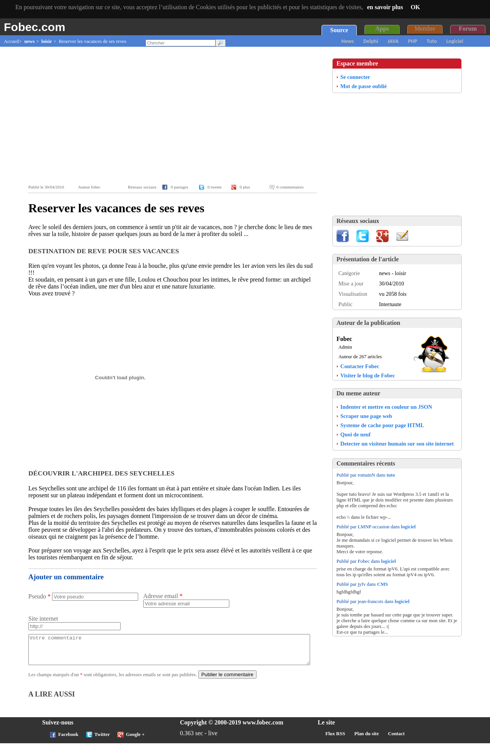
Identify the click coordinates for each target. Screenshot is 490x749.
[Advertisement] (174, 115)
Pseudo (39, 596)
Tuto (432, 41)
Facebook (68, 740)
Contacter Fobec (359, 366)
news (29, 41)
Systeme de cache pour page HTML (382, 425)
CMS (382, 584)
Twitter (102, 740)
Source (339, 30)
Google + (135, 740)
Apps (382, 28)
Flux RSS (335, 739)
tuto (391, 475)
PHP (412, 41)
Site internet (43, 618)
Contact (396, 739)
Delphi (370, 41)
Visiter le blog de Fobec (367, 375)
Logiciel (454, 41)
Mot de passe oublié (363, 86)
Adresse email (163, 596)
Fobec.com (34, 26)
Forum (468, 28)
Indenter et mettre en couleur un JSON (386, 407)
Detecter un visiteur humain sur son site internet (397, 444)
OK (415, 7)
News (347, 41)
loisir (46, 41)
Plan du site (366, 739)
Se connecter (355, 77)
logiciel (408, 526)
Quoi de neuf (355, 434)
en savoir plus (385, 7)
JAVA (393, 41)
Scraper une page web (366, 416)
